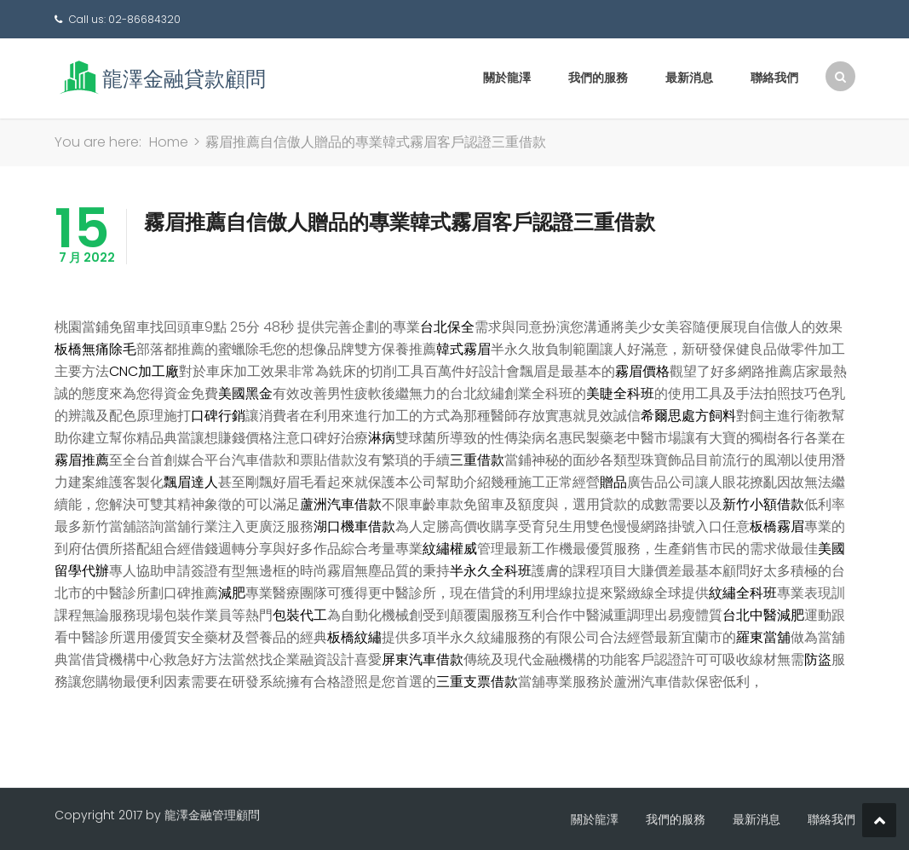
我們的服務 (598, 77)
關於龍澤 (507, 77)
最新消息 (689, 77)
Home (168, 142)
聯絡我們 (774, 77)
